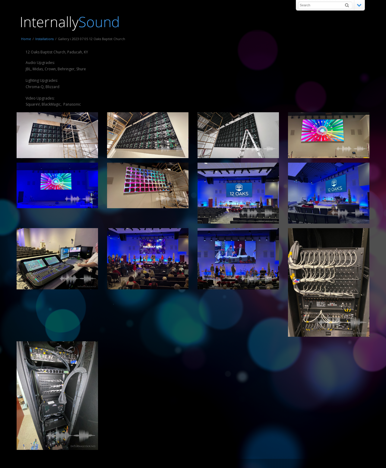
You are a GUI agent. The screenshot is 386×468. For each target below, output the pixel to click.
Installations (44, 39)
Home (26, 39)
